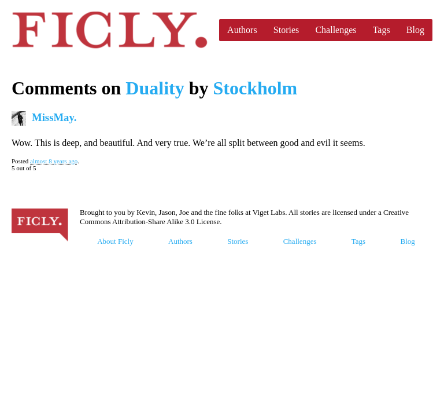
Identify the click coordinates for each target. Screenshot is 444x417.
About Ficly (115, 241)
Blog (415, 30)
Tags (381, 30)
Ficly (110, 30)
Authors (242, 30)
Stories (286, 30)
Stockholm (255, 88)
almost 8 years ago (53, 161)
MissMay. (54, 117)
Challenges (335, 30)
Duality (154, 88)
